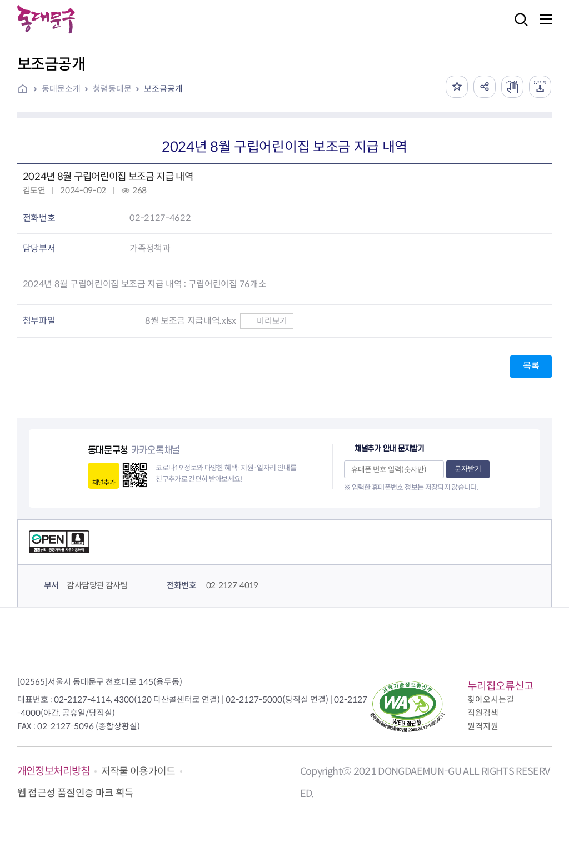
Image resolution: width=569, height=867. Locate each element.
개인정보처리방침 (53, 771)
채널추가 (103, 482)
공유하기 (484, 87)
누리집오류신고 (500, 686)
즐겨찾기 (457, 87)
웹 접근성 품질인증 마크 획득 (75, 793)
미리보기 (266, 320)
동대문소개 (61, 88)
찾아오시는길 (490, 699)
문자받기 (468, 469)
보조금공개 (163, 88)
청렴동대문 (112, 88)
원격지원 (482, 726)
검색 (518, 27)
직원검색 (482, 713)
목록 (531, 366)
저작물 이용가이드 (138, 771)
